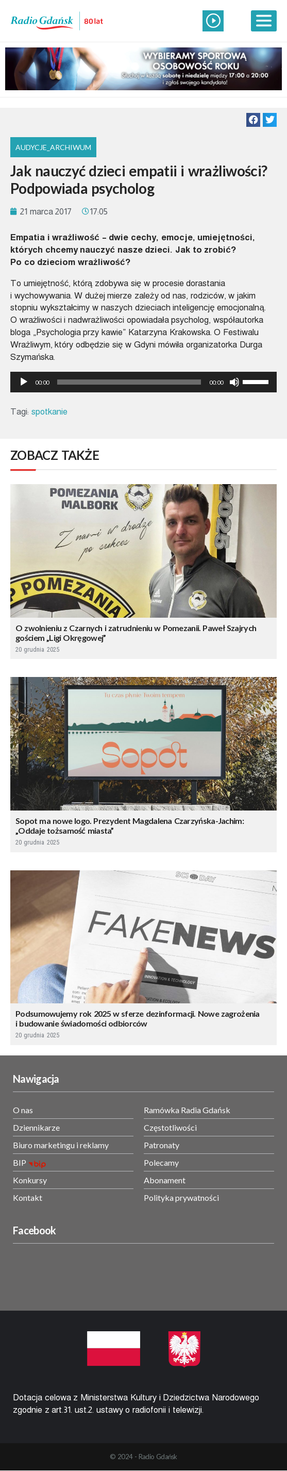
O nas (23, 1110)
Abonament (164, 1180)
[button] (253, 120)
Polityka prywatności (181, 1197)
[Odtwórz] (24, 382)
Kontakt (27, 1197)
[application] (143, 382)
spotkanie (49, 412)
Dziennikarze (36, 1127)
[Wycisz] (234, 382)
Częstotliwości (170, 1127)
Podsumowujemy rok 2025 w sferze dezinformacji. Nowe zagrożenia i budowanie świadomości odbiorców (137, 1018)
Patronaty (161, 1145)
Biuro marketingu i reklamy (61, 1145)
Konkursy (30, 1180)
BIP (19, 1162)
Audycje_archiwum (53, 147)
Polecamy (161, 1162)
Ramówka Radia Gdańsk (187, 1110)
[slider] (129, 382)
